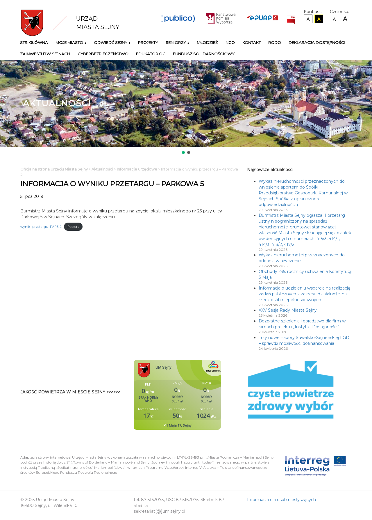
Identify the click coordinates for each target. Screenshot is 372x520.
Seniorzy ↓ (177, 42)
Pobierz (73, 227)
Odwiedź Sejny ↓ (112, 42)
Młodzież (207, 42)
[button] (183, 152)
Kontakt (251, 42)
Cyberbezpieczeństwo (103, 54)
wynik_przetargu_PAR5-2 (41, 227)
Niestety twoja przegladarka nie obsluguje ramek (192, 395)
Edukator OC (150, 54)
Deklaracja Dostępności (317, 42)
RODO (274, 42)
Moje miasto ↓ (71, 42)
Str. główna (34, 42)
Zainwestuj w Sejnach (45, 54)
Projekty (148, 42)
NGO (230, 42)
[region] (186, 107)
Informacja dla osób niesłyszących (281, 499)
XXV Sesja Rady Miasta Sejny (288, 310)
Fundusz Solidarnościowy (204, 54)
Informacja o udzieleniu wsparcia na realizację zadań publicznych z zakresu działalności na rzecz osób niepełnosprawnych (304, 293)
